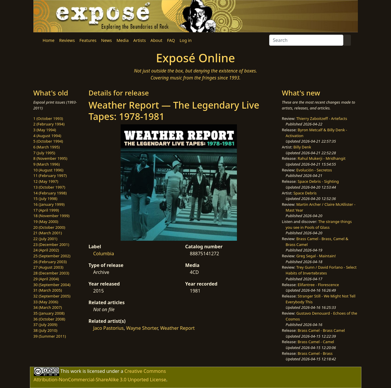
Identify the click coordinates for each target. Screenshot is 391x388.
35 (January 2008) (49, 313)
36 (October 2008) (49, 319)
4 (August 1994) (47, 135)
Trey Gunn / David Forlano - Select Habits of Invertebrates (321, 270)
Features (87, 40)
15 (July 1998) (45, 198)
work (75, 371)
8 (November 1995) (50, 158)
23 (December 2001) (51, 244)
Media (123, 40)
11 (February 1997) (50, 175)
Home (49, 40)
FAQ (171, 40)
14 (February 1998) (50, 193)
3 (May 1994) (44, 129)
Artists (139, 40)
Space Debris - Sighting (318, 181)
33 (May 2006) (45, 301)
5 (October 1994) (48, 141)
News (106, 40)
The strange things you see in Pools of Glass (319, 224)
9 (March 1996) (46, 164)
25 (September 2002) (52, 255)
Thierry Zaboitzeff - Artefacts (321, 118)
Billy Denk (302, 147)
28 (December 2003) (51, 273)
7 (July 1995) (44, 152)
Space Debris (305, 193)
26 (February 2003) (50, 261)
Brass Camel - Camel (316, 341)
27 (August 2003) (48, 267)
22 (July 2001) (45, 238)
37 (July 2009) (45, 324)
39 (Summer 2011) (49, 336)
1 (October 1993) (48, 118)
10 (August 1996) (48, 170)
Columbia (103, 253)
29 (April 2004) (46, 278)
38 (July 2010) (45, 330)
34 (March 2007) (47, 307)
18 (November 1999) (51, 215)
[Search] (306, 40)
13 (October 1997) (49, 187)
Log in (186, 40)
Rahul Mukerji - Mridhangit (322, 158)
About (157, 40)
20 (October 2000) (49, 227)
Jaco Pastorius (108, 328)
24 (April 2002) (46, 250)
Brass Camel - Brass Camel (321, 330)
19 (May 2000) (45, 221)
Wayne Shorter (142, 328)
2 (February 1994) (49, 124)
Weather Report (177, 328)
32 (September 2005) (52, 296)
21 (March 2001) (47, 232)
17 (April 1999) (46, 210)
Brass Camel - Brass (315, 353)
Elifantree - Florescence (318, 284)
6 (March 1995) (46, 147)
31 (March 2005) (47, 290)
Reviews (67, 40)
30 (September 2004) (52, 284)
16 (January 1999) (49, 204)
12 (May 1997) (45, 181)
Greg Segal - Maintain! (316, 255)
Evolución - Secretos (314, 170)
